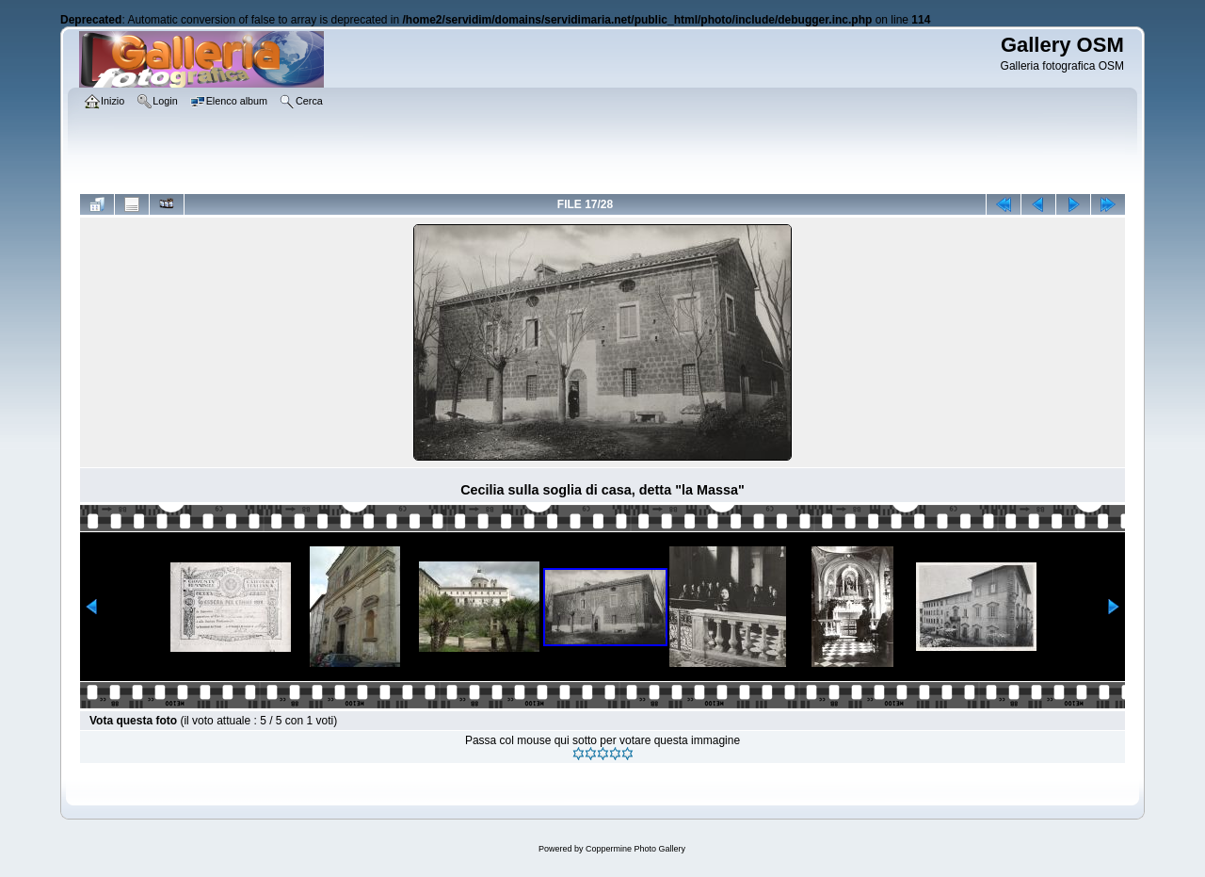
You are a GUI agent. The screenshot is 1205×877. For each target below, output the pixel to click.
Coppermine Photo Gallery (635, 848)
